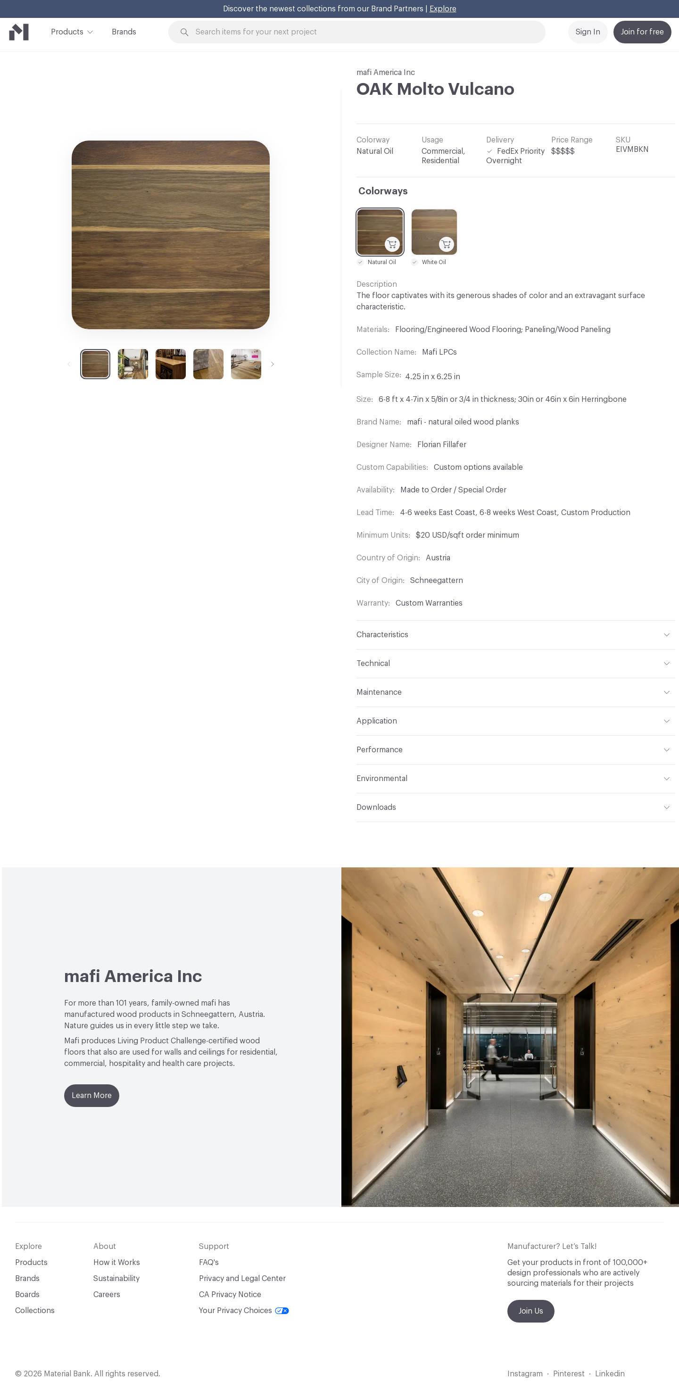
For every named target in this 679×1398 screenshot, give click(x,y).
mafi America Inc (385, 72)
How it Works (116, 1262)
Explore (443, 9)
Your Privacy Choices (244, 1311)
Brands (124, 32)
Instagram (525, 1374)
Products (67, 31)
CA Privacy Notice (230, 1294)
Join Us (531, 1311)
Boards (27, 1294)
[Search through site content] (362, 32)
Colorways (383, 191)
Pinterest (569, 1374)
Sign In (588, 32)
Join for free (642, 32)
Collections (35, 1311)
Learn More (92, 1095)
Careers (106, 1294)
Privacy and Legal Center (242, 1278)
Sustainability (116, 1278)
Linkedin (610, 1374)
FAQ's (209, 1262)
